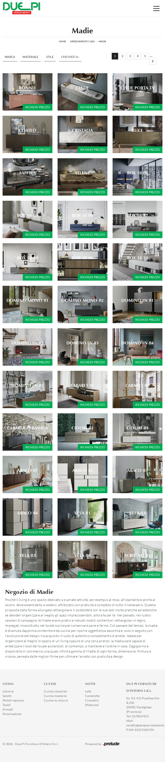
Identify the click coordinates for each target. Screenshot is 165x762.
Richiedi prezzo (37, 107)
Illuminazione (12, 714)
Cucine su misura (56, 700)
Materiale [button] (30, 57)
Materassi (92, 705)
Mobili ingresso (13, 700)
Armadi (8, 709)
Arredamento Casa (82, 41)
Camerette (92, 696)
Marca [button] (10, 57)
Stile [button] (50, 57)
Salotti (7, 696)
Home (62, 41)
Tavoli (7, 705)
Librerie (8, 691)
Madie (102, 41)
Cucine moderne (55, 696)
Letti (88, 691)
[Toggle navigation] (156, 8)
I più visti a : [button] (70, 57)
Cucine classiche (55, 691)
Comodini (92, 700)
